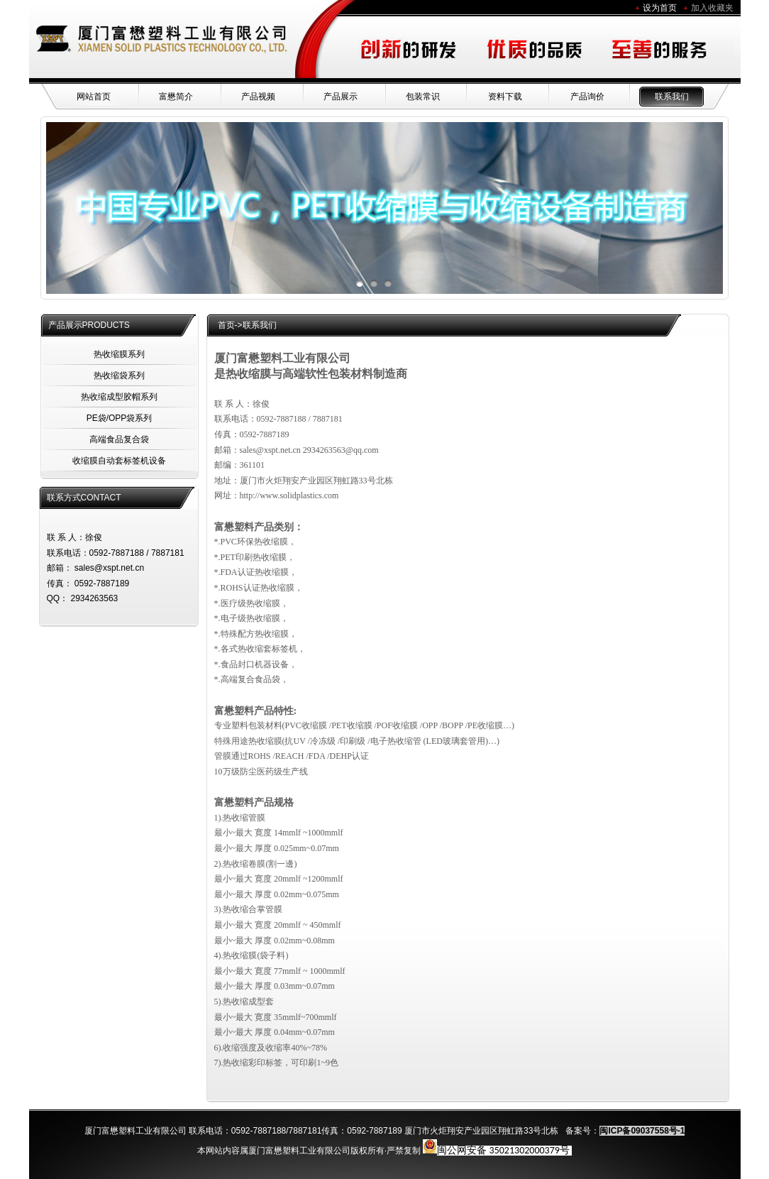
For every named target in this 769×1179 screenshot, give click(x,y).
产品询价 (587, 97)
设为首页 (660, 8)
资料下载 (505, 97)
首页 (226, 325)
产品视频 (258, 97)
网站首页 (94, 97)
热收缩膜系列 (119, 354)
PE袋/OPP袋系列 (120, 418)
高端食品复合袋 (119, 439)
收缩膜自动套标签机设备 (119, 461)
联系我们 (672, 97)
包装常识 (423, 97)
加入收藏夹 (712, 8)
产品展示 (340, 97)
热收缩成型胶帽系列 (119, 397)
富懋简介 (176, 97)
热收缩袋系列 (119, 375)
